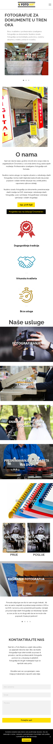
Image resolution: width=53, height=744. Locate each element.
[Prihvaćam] (50, 736)
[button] (23, 80)
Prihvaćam (26, 740)
